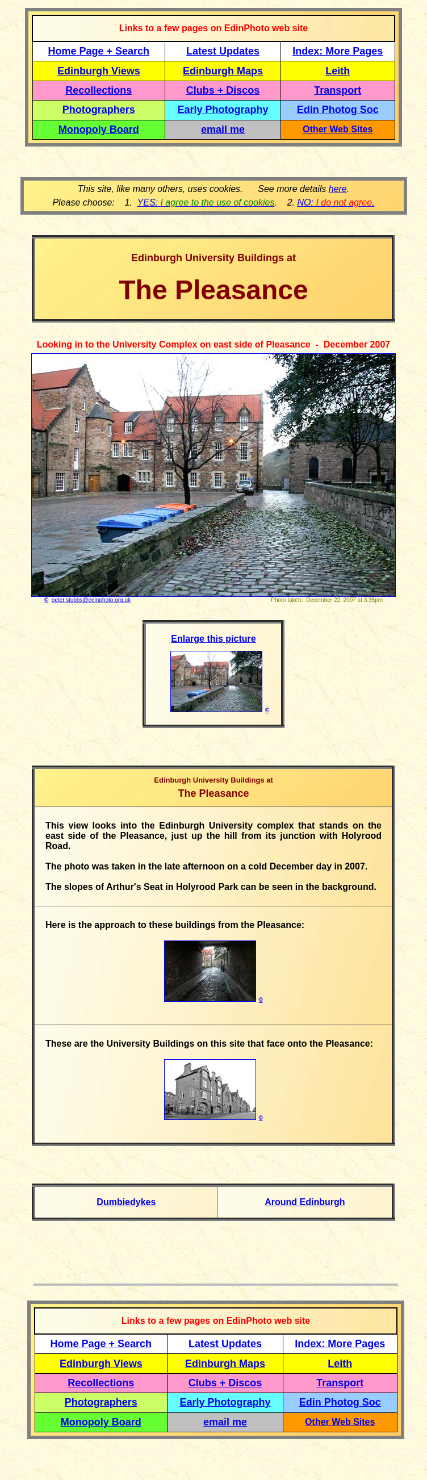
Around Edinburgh (305, 1202)
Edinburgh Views (98, 71)
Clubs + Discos (223, 90)
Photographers (98, 109)
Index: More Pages (337, 51)
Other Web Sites (337, 129)
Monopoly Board (98, 129)
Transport (337, 90)
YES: (206, 202)
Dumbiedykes (126, 1202)
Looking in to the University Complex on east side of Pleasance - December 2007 (213, 344)
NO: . (335, 202)
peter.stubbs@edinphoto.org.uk (91, 600)
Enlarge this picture (213, 638)
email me (223, 129)
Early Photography (223, 109)
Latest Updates (222, 51)
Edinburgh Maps (223, 71)
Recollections (98, 90)
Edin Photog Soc (338, 109)
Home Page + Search (99, 51)
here (338, 189)
